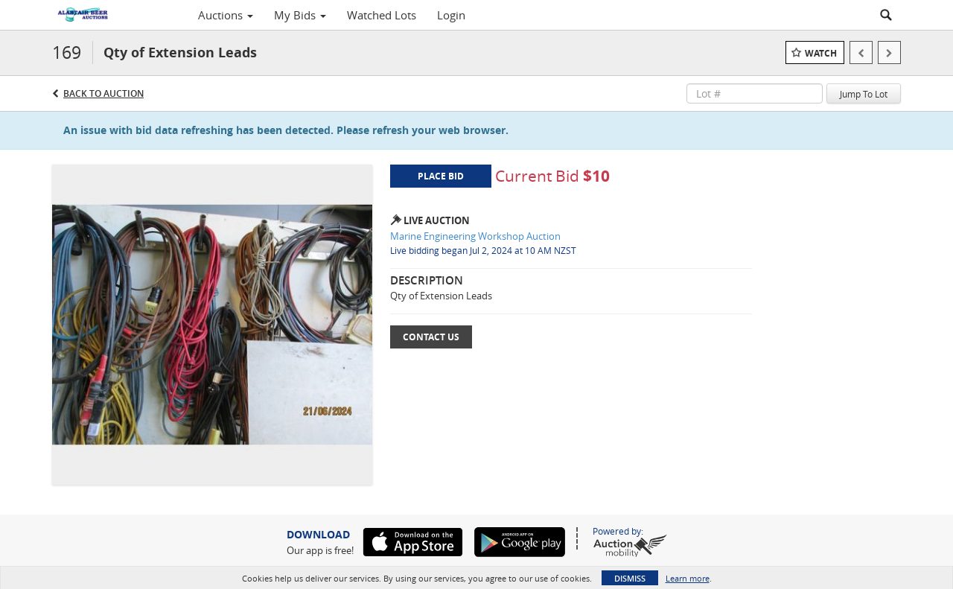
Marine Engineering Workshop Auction (475, 236)
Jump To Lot (863, 94)
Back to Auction (103, 93)
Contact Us (431, 337)
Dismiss (630, 578)
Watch (821, 53)
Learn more (688, 578)
